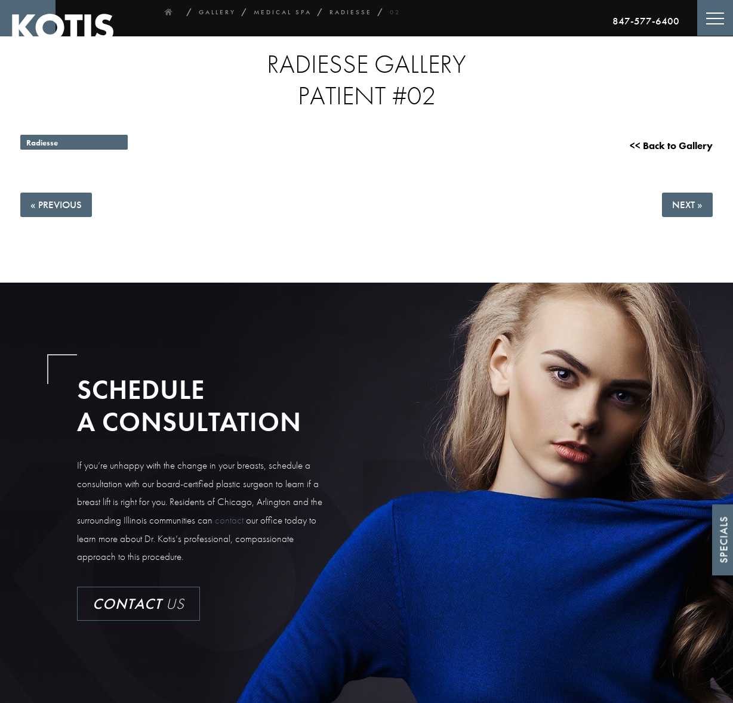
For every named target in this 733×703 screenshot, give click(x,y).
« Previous (56, 204)
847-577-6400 (645, 20)
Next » (687, 204)
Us (138, 604)
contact (229, 520)
